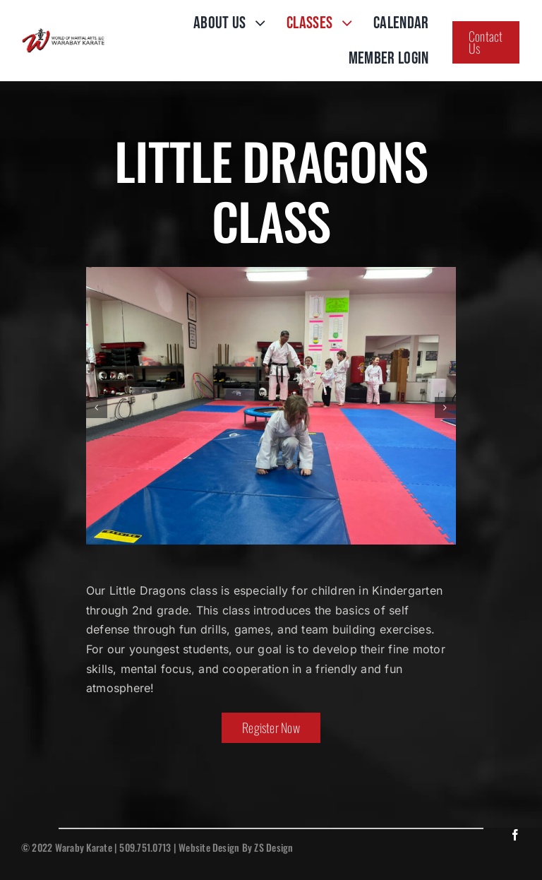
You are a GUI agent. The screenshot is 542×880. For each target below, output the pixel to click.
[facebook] (515, 834)
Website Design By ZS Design (236, 847)
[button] (96, 407)
